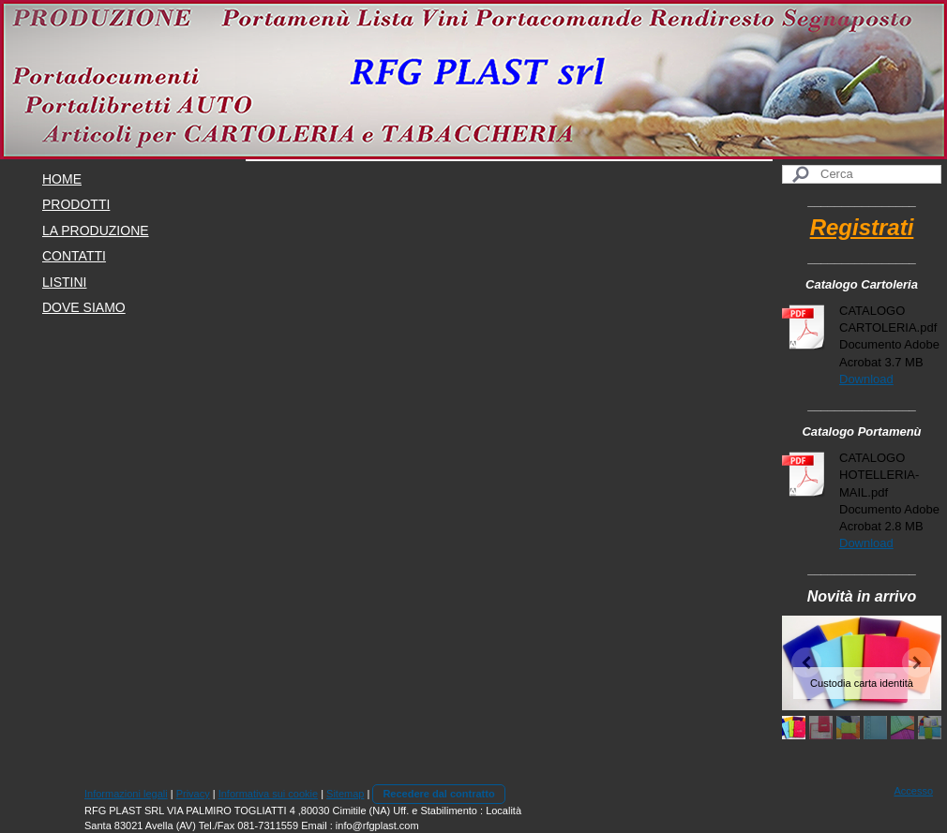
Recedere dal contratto (438, 793)
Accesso (913, 790)
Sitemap (345, 793)
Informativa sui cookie (268, 793)
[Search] (861, 174)
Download (866, 379)
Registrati (862, 227)
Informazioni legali (126, 793)
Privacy (193, 793)
